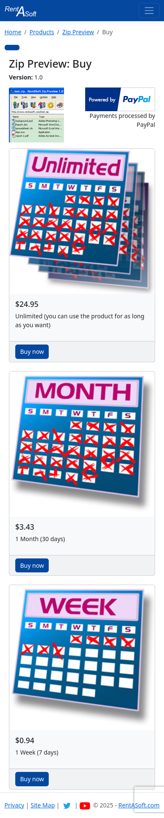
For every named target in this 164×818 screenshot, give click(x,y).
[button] (12, 47)
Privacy (15, 805)
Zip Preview (78, 32)
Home (13, 32)
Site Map (43, 805)
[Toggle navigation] (149, 10)
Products (42, 32)
